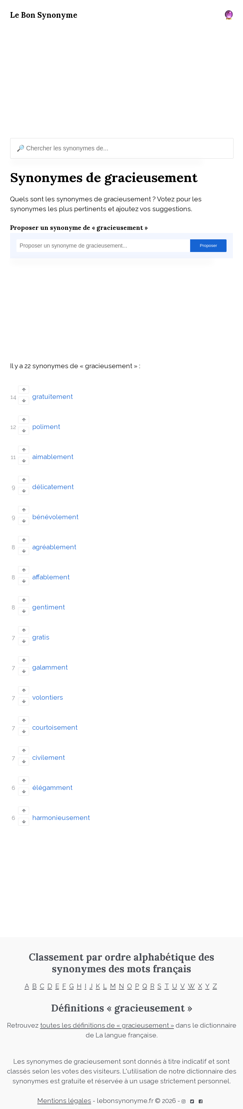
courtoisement (55, 727)
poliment (46, 427)
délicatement (53, 487)
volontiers (47, 697)
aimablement (52, 457)
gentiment (48, 607)
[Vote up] (23, 390)
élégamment (52, 787)
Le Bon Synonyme (43, 15)
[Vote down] (23, 401)
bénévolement (55, 517)
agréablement (54, 547)
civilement (48, 757)
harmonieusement (61, 818)
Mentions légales (64, 1101)
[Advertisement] (121, 80)
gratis (40, 637)
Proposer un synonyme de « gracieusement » (79, 227)
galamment (50, 667)
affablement (51, 577)
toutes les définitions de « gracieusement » (107, 1025)
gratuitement (52, 396)
